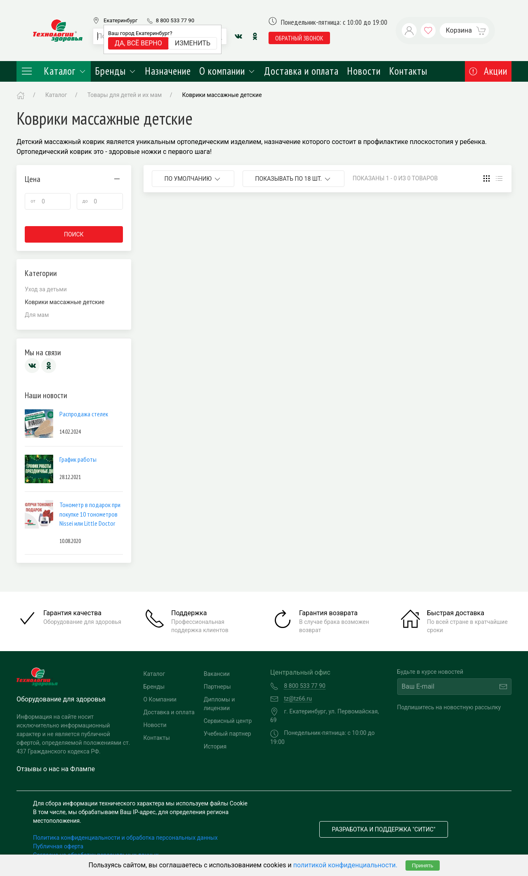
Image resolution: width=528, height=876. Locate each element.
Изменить (192, 43)
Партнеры (217, 686)
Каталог (54, 71)
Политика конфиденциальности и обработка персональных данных (125, 837)
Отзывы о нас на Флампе (55, 769)
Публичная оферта (58, 846)
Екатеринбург (120, 20)
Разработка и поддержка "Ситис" (384, 829)
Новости (364, 71)
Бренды (116, 71)
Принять (422, 865)
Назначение (168, 71)
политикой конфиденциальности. (345, 865)
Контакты (408, 71)
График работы (78, 459)
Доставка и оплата (301, 71)
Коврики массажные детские (222, 95)
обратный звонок (299, 38)
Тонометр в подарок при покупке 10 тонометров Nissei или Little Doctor (89, 514)
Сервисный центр (228, 721)
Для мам (37, 315)
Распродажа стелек (83, 414)
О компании (227, 71)
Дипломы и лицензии (219, 703)
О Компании (160, 699)
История (215, 746)
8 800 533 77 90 (175, 20)
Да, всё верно (138, 43)
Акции (488, 71)
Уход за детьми (46, 289)
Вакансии (217, 674)
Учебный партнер (227, 733)
